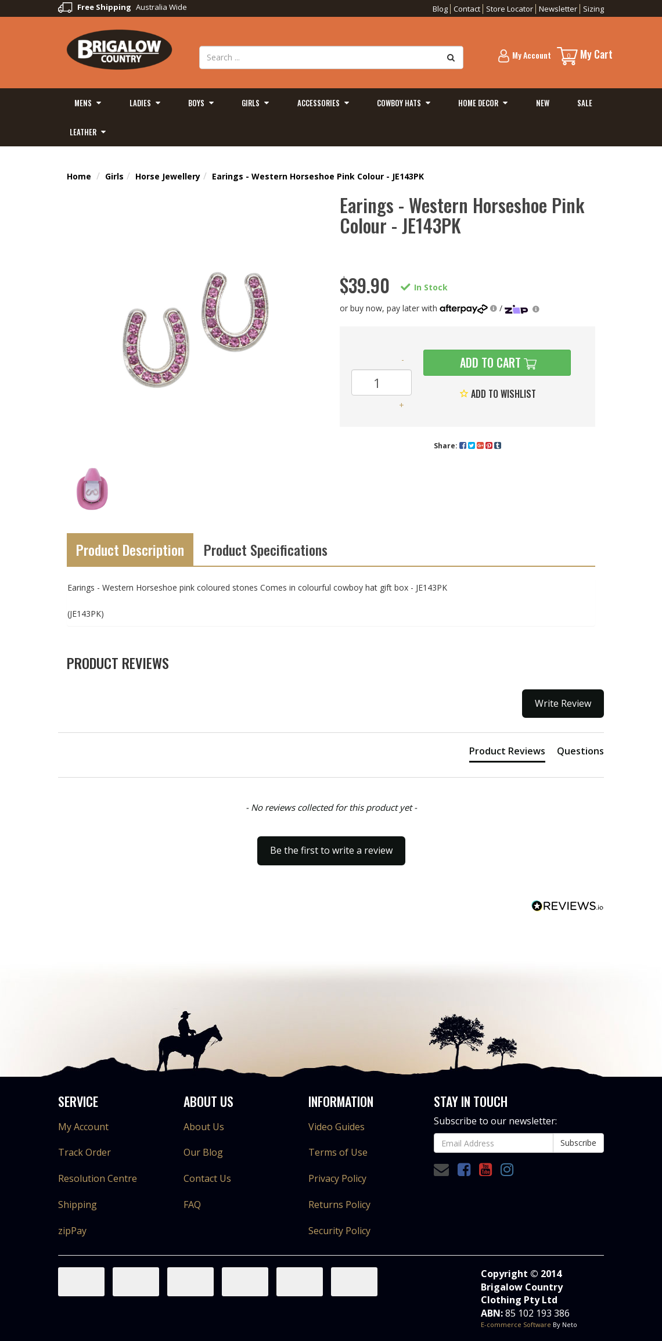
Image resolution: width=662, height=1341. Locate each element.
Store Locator (509, 8)
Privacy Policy (337, 1178)
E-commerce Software (516, 1324)
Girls (251, 103)
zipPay (72, 1230)
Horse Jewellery (167, 176)
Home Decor (478, 103)
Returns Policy (339, 1204)
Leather (83, 132)
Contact (467, 8)
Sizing (593, 8)
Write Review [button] (563, 703)
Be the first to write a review (331, 850)
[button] (331, 845)
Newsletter (558, 8)
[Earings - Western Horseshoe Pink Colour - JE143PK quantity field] (381, 382)
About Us (204, 1126)
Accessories (318, 103)
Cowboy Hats (399, 103)
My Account (83, 1126)
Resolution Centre (97, 1178)
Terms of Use (338, 1152)
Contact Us (207, 1178)
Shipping (77, 1204)
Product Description (130, 549)
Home (79, 176)
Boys (196, 103)
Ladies (140, 103)
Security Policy (339, 1230)
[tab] (507, 753)
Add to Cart (489, 362)
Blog (440, 8)
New (542, 103)
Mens (83, 103)
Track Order (84, 1152)
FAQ (192, 1204)
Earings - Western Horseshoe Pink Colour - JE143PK (318, 176)
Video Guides (336, 1126)
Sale (584, 103)
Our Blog (203, 1152)
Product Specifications (266, 549)
